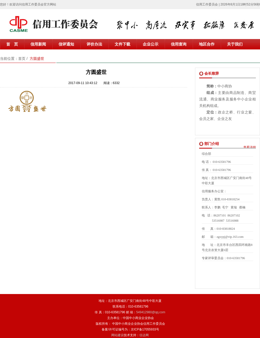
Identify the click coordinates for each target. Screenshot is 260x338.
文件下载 (122, 44)
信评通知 (66, 44)
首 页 (12, 44)
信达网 (144, 335)
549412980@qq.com (150, 312)
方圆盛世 (37, 58)
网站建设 (117, 335)
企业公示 (150, 44)
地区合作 (206, 44)
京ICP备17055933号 (145, 329)
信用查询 (178, 44)
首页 (21, 58)
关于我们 (235, 44)
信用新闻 (38, 44)
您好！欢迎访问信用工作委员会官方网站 (28, 4)
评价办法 (94, 44)
